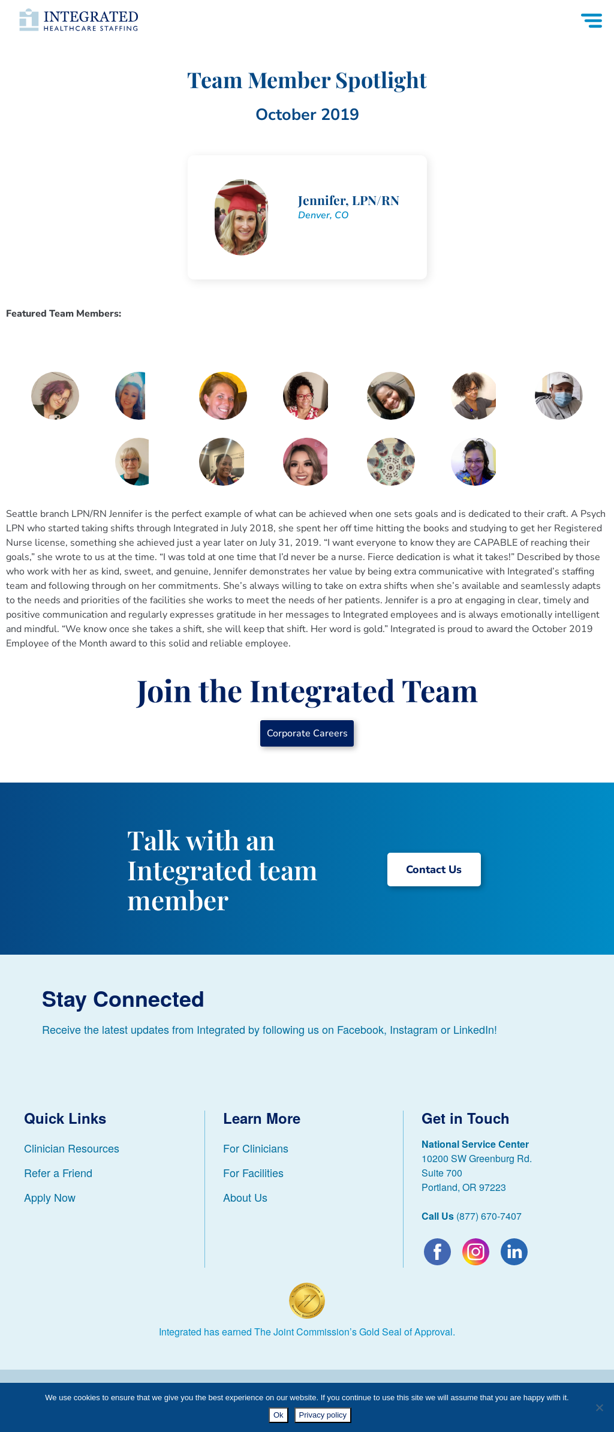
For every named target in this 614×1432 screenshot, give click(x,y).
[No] (599, 1407)
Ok (278, 1414)
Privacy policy (323, 1414)
